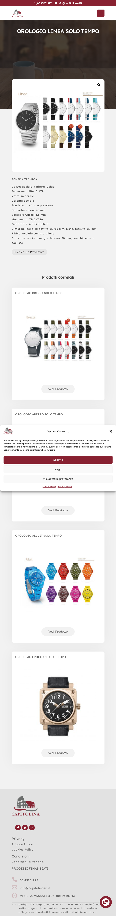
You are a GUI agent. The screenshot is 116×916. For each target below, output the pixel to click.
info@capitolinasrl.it (35, 888)
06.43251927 (29, 880)
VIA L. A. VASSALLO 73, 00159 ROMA (47, 896)
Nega (58, 469)
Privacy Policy (65, 486)
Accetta (58, 459)
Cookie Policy (49, 486)
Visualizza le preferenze (58, 478)
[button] (111, 431)
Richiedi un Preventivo (29, 252)
